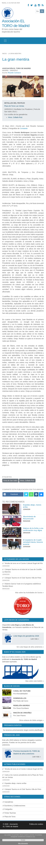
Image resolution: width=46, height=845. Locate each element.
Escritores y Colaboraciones (14, 806)
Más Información (23, 843)
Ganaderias (8, 802)
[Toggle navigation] (5, 40)
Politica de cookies (36, 824)
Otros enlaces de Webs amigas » (31, 720)
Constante (24, 128)
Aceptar (23, 840)
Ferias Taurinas (9, 813)
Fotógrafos (7, 809)
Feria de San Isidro (10, 480)
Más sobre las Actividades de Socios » (29, 593)
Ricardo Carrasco (14, 73)
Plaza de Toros (9, 817)
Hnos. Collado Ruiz (15, 117)
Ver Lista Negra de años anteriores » (30, 647)
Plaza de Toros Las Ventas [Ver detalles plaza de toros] (14, 106)
